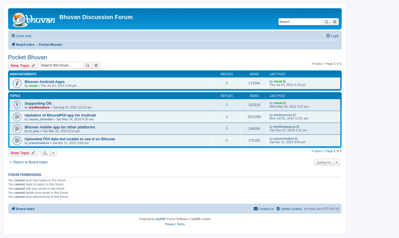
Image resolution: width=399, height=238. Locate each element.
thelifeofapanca (285, 126)
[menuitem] (332, 35)
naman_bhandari (41, 119)
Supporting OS (38, 103)
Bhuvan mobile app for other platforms (60, 127)
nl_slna (34, 131)
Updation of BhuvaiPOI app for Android (60, 115)
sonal (33, 85)
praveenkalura (39, 143)
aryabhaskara (39, 107)
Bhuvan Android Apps (45, 82)
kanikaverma (283, 115)
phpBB (159, 219)
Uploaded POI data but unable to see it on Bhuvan (70, 139)
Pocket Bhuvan (27, 57)
